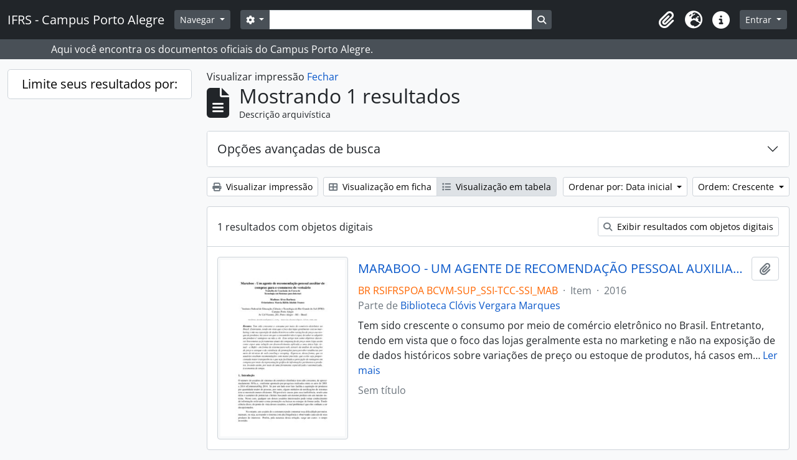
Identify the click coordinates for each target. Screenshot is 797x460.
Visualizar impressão (262, 187)
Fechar (323, 77)
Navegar (198, 20)
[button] (666, 20)
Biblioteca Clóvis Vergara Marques (480, 305)
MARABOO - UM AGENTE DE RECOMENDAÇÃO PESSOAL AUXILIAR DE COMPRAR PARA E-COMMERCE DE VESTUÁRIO (552, 268)
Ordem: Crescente (737, 187)
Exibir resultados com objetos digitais (688, 226)
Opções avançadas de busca (298, 148)
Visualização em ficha (380, 187)
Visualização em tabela (496, 187)
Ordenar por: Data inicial (621, 187)
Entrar (759, 20)
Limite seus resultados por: (99, 83)
